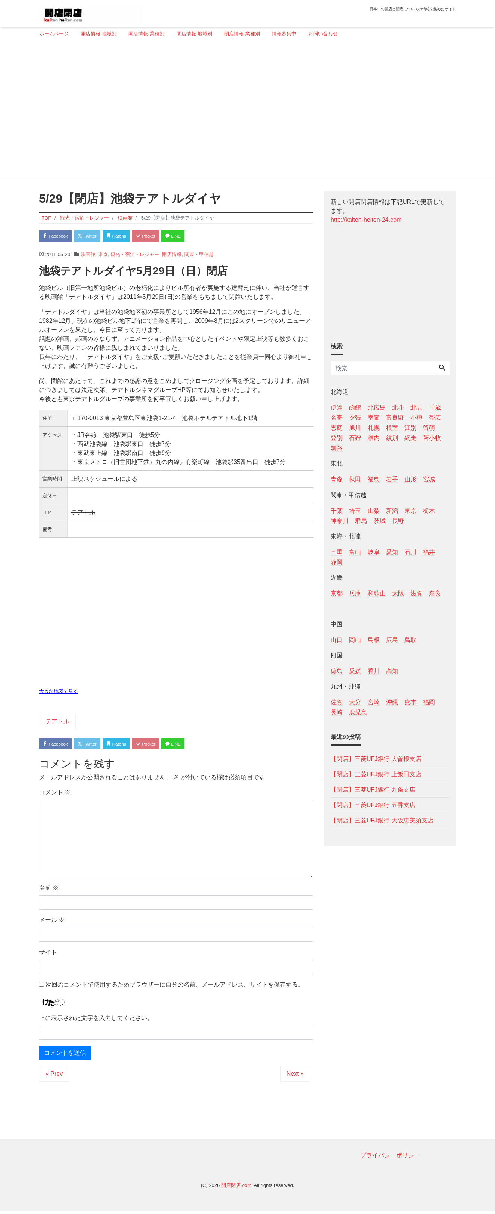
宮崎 (374, 702)
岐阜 (374, 552)
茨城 (380, 521)
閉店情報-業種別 (242, 33)
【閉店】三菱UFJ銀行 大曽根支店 (376, 759)
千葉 (337, 511)
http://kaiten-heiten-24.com (366, 220)
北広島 (377, 407)
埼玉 (355, 511)
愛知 (392, 552)
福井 (429, 552)
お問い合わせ (323, 33)
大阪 (398, 593)
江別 (410, 428)
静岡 (337, 562)
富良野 (395, 417)
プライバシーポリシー (390, 1158)
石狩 (355, 438)
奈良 (435, 593)
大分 (355, 702)
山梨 (374, 511)
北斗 (398, 407)
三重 (337, 552)
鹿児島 (358, 712)
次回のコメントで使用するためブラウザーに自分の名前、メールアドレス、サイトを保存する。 (174, 987)
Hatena (128, 236)
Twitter (94, 236)
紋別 (392, 438)
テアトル (57, 723)
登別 (337, 438)
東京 (103, 256)
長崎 (337, 712)
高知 (392, 671)
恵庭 (337, 428)
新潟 (392, 511)
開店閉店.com (236, 1188)
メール (52, 923)
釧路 (337, 448)
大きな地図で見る (58, 693)
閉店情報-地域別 (194, 33)
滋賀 (416, 593)
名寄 (337, 417)
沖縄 (392, 702)
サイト (48, 955)
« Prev (54, 1077)
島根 (374, 640)
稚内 (374, 438)
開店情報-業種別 (146, 33)
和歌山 (377, 593)
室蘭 (374, 417)
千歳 (435, 407)
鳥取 (410, 640)
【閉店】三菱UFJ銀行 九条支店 (373, 789)
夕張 (355, 417)
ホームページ (54, 33)
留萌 (429, 428)
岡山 (355, 640)
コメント (55, 795)
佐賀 (337, 702)
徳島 (337, 671)
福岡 (429, 702)
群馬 (361, 521)
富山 (355, 552)
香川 (374, 671)
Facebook (58, 236)
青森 (337, 479)
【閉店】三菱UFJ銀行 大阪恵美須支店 (382, 820)
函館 (355, 407)
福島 (374, 479)
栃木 (429, 511)
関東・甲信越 (199, 256)
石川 (410, 552)
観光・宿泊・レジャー (134, 256)
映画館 (88, 256)
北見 (416, 407)
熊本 (410, 702)
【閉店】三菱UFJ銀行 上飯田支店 (376, 774)
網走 (410, 438)
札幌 (374, 428)
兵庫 (355, 593)
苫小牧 (432, 438)
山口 (337, 640)
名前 (49, 890)
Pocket (161, 236)
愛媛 (355, 671)
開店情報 (171, 256)
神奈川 (340, 521)
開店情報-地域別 (98, 33)
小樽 (416, 417)
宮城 (429, 479)
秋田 (355, 479)
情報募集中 (284, 33)
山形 (410, 479)
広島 (392, 640)
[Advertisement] (244, 111)
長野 (398, 521)
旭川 (355, 428)
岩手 (392, 479)
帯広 (435, 417)
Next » (295, 1077)
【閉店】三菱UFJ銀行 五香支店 (373, 805)
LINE (193, 236)
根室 (392, 428)
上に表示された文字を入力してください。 (96, 1021)
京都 (337, 593)
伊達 (337, 407)
